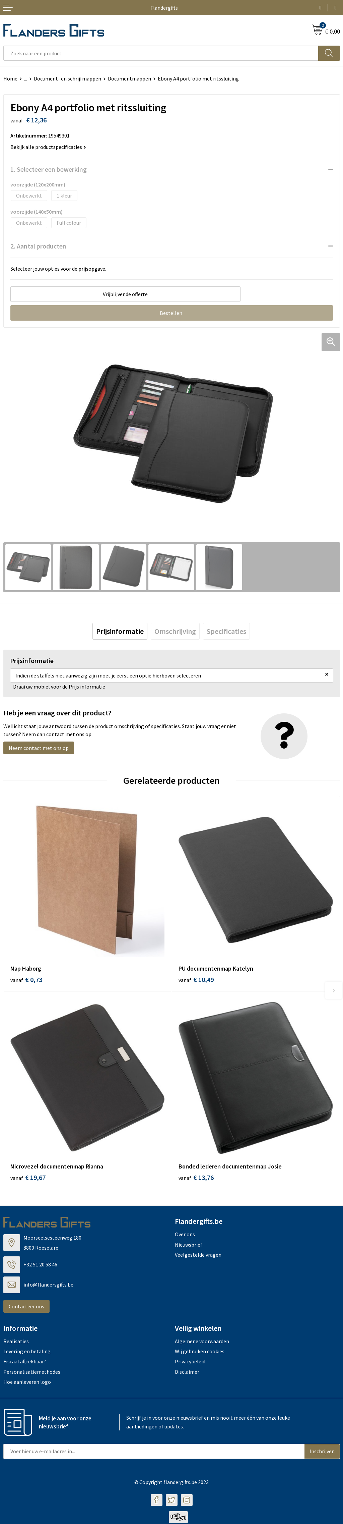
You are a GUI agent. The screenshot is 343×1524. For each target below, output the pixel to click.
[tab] (119, 631)
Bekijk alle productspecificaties (48, 147)
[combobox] (161, 53)
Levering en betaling (27, 1352)
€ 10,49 (196, 979)
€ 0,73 (26, 979)
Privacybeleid (190, 1362)
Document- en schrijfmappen (67, 78)
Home (10, 78)
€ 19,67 (28, 1179)
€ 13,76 (196, 1179)
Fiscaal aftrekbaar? (24, 1362)
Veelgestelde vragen (198, 1255)
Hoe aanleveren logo (27, 1383)
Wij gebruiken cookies (199, 1352)
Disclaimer (187, 1372)
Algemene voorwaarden (202, 1342)
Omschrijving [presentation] (175, 631)
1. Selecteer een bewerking (48, 169)
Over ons (185, 1235)
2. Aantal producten (38, 246)
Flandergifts (164, 7)
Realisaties (16, 1342)
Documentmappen (129, 78)
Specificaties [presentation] (226, 631)
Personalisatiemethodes (31, 1372)
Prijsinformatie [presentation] (120, 631)
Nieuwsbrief (188, 1245)
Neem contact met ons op (39, 748)
